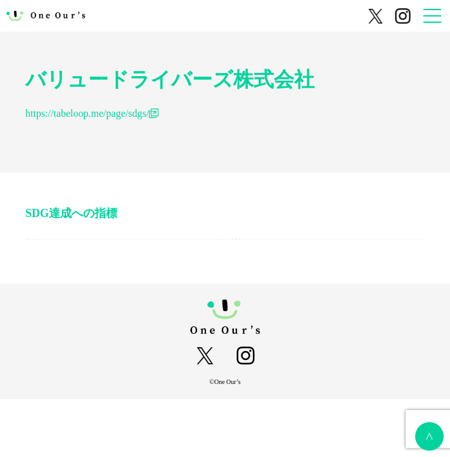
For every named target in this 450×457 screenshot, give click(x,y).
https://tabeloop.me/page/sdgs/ (91, 113)
